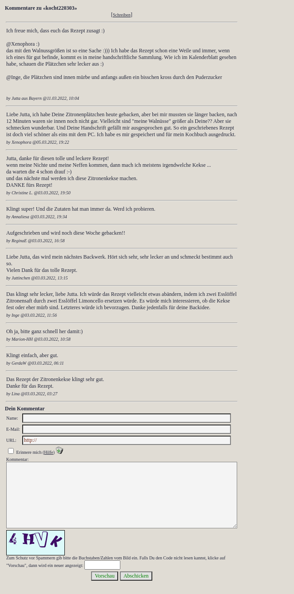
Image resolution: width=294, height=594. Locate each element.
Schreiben (122, 14)
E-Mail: (13, 429)
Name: (12, 418)
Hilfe (48, 452)
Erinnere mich (29, 452)
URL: (11, 440)
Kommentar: (17, 459)
